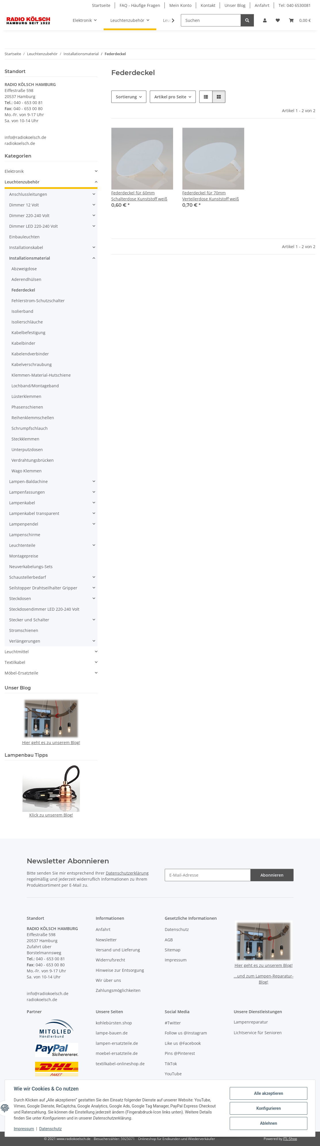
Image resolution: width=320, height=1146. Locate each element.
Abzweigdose (24, 268)
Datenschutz (51, 1128)
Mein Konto (180, 5)
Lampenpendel (23, 524)
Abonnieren (271, 875)
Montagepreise (23, 556)
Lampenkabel (22, 502)
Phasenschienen (27, 407)
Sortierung (126, 96)
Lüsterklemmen (26, 396)
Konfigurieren (268, 1108)
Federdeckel (23, 290)
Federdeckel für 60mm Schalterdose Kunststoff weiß (139, 196)
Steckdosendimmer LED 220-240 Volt (44, 609)
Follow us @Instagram (186, 1033)
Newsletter (106, 939)
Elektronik (14, 171)
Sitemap (173, 950)
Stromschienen (23, 630)
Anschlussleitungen (28, 194)
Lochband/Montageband (35, 385)
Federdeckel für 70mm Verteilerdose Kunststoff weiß (210, 196)
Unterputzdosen (27, 449)
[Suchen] (211, 20)
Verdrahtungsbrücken (33, 460)
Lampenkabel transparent (34, 513)
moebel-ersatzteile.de (117, 1053)
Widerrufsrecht (110, 960)
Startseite (101, 5)
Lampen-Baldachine (28, 481)
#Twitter (173, 1023)
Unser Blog (235, 5)
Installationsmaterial (29, 258)
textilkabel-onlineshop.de (120, 1063)
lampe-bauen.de (112, 1033)
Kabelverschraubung (32, 364)
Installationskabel (26, 247)
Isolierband (22, 311)
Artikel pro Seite (170, 96)
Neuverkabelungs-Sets (31, 566)
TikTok (171, 1063)
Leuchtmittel (17, 651)
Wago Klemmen (27, 471)
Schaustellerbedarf (27, 577)
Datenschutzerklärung (127, 873)
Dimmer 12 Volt (24, 205)
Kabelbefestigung (28, 332)
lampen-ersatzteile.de (117, 1043)
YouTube (173, 1073)
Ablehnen (268, 1123)
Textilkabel (15, 662)
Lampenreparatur (251, 1022)
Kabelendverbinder (30, 354)
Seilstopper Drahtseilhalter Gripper (43, 588)
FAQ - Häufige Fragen (140, 5)
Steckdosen (20, 598)
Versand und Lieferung (118, 950)
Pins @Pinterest (180, 1053)
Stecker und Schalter (29, 619)
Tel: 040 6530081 (295, 5)
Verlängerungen (24, 641)
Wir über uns (108, 980)
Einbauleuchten (24, 236)
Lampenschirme (24, 534)
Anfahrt (262, 5)
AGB (169, 939)
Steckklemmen (25, 439)
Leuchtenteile (22, 545)
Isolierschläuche (27, 322)
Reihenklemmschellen (33, 417)
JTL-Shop (290, 1138)
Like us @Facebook (183, 1043)
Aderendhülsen (26, 279)
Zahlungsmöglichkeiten (118, 990)
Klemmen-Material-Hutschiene (41, 375)
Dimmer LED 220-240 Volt (33, 226)
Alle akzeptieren (268, 1093)
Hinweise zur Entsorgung (120, 970)
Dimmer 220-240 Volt (29, 215)
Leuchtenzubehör (22, 182)
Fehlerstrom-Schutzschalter (38, 300)
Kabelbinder (23, 343)
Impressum (24, 1128)
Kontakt (208, 5)
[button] (264, 20)
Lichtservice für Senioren (258, 1032)
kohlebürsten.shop (114, 1023)
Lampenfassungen (27, 492)
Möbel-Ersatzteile (21, 673)
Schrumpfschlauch (30, 428)
